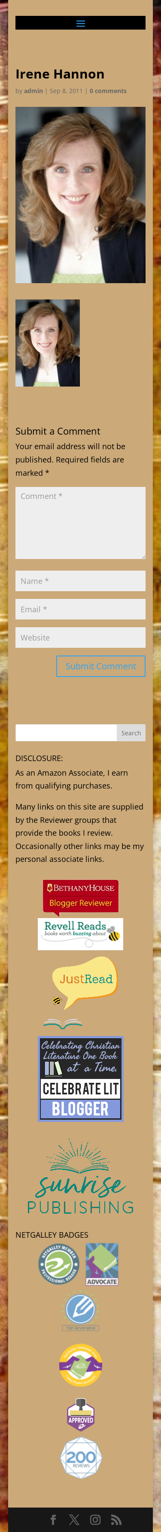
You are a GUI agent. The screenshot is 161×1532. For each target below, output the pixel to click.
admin (33, 91)
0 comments (108, 91)
